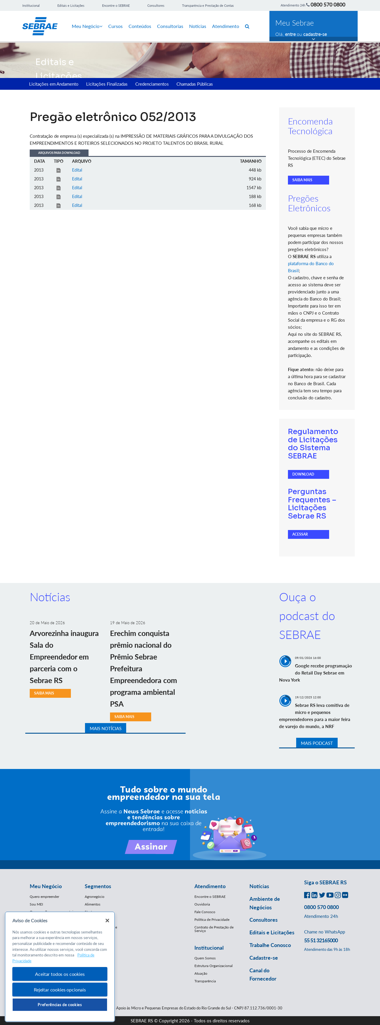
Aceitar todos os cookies (59, 974)
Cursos (115, 26)
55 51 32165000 (321, 940)
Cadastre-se (263, 957)
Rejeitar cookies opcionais (60, 989)
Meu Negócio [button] (46, 886)
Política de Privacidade (211, 919)
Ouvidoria (202, 904)
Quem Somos (205, 958)
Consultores (155, 5)
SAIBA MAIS (302, 180)
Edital (77, 169)
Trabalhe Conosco (270, 945)
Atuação (200, 973)
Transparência (205, 981)
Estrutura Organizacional (213, 965)
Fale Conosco (204, 912)
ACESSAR (300, 534)
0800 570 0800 (328, 4)
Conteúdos (140, 26)
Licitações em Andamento (54, 84)
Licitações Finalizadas (107, 84)
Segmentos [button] (98, 886)
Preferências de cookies (60, 1004)
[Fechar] (107, 920)
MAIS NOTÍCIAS (105, 728)
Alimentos (92, 904)
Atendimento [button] (210, 886)
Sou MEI (36, 904)
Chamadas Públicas (194, 84)
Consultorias (170, 26)
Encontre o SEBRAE (116, 5)
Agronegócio (94, 896)
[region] (60, 966)
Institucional (31, 5)
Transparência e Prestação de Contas (208, 5)
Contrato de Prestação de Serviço (214, 929)
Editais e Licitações (70, 5)
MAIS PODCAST (317, 743)
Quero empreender (44, 896)
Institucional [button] (209, 947)
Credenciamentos (152, 84)
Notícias (197, 26)
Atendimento (225, 26)
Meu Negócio (87, 26)
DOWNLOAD (303, 474)
